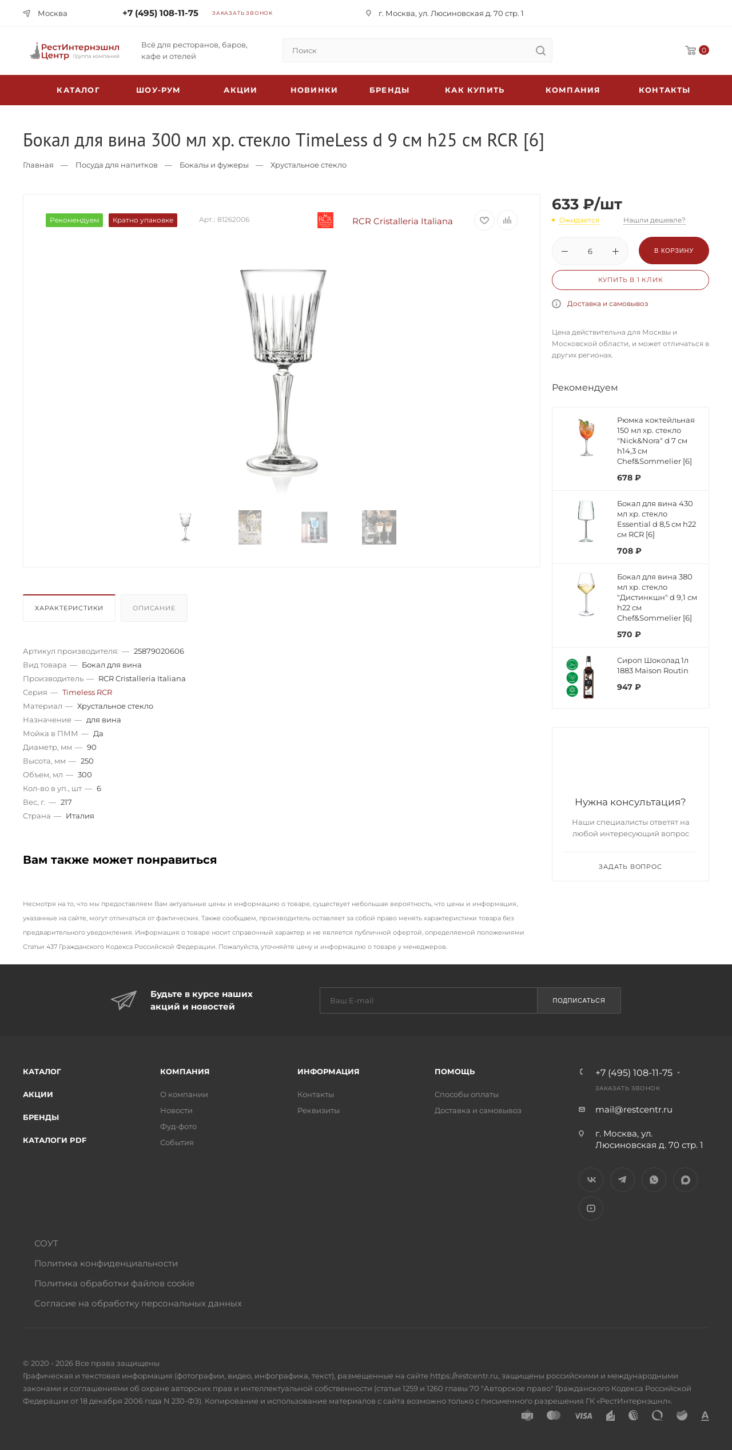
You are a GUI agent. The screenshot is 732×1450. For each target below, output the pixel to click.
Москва (52, 13)
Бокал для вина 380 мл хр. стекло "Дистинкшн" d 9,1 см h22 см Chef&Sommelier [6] (657, 597)
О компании (184, 1094)
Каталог (42, 1071)
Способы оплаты (467, 1094)
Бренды (389, 89)
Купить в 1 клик (630, 280)
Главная (38, 164)
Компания (573, 89)
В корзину (674, 250)
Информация (328, 1071)
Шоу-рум (158, 89)
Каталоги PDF (54, 1140)
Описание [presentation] (154, 608)
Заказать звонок (242, 13)
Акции (38, 1094)
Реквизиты (318, 1110)
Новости (176, 1110)
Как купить (474, 89)
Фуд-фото (178, 1126)
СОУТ (46, 1243)
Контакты (665, 89)
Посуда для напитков (116, 164)
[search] (540, 50)
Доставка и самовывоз (607, 303)
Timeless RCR (87, 692)
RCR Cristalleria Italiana (376, 221)
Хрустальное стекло (308, 164)
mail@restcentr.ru (634, 1109)
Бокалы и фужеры (214, 164)
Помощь (455, 1071)
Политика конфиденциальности (106, 1263)
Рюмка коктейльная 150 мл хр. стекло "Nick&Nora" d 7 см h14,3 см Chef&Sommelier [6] (656, 440)
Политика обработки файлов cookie (114, 1283)
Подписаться (578, 1000)
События (177, 1142)
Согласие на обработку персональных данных (138, 1303)
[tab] (70, 610)
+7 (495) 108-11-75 (160, 12)
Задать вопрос (630, 867)
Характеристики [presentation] (69, 608)
